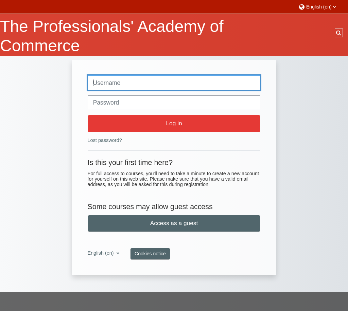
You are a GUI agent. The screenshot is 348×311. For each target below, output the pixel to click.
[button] (320, 6)
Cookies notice (150, 253)
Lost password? (105, 140)
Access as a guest (174, 223)
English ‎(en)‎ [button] (101, 253)
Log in (174, 123)
